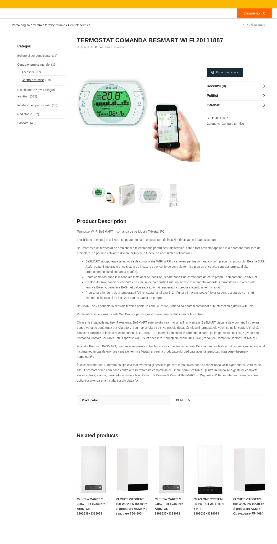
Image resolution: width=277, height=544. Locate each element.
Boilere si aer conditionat (33, 55)
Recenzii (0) (216, 86)
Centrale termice (79, 25)
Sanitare (23, 123)
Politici (212, 95)
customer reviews (109, 47)
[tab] (236, 86)
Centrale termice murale (49, 25)
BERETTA (183, 400)
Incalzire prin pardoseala (33, 105)
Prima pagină (21, 25)
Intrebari (214, 105)
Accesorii (28, 72)
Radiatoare (24, 114)
